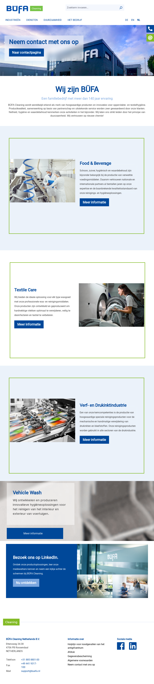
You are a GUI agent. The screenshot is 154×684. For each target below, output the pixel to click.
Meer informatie (33, 533)
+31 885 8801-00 (30, 659)
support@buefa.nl (30, 671)
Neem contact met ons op (81, 664)
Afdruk (71, 652)
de (126, 19)
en (132, 19)
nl (138, 19)
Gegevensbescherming (80, 656)
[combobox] (91, 7)
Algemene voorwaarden (80, 660)
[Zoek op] (120, 7)
